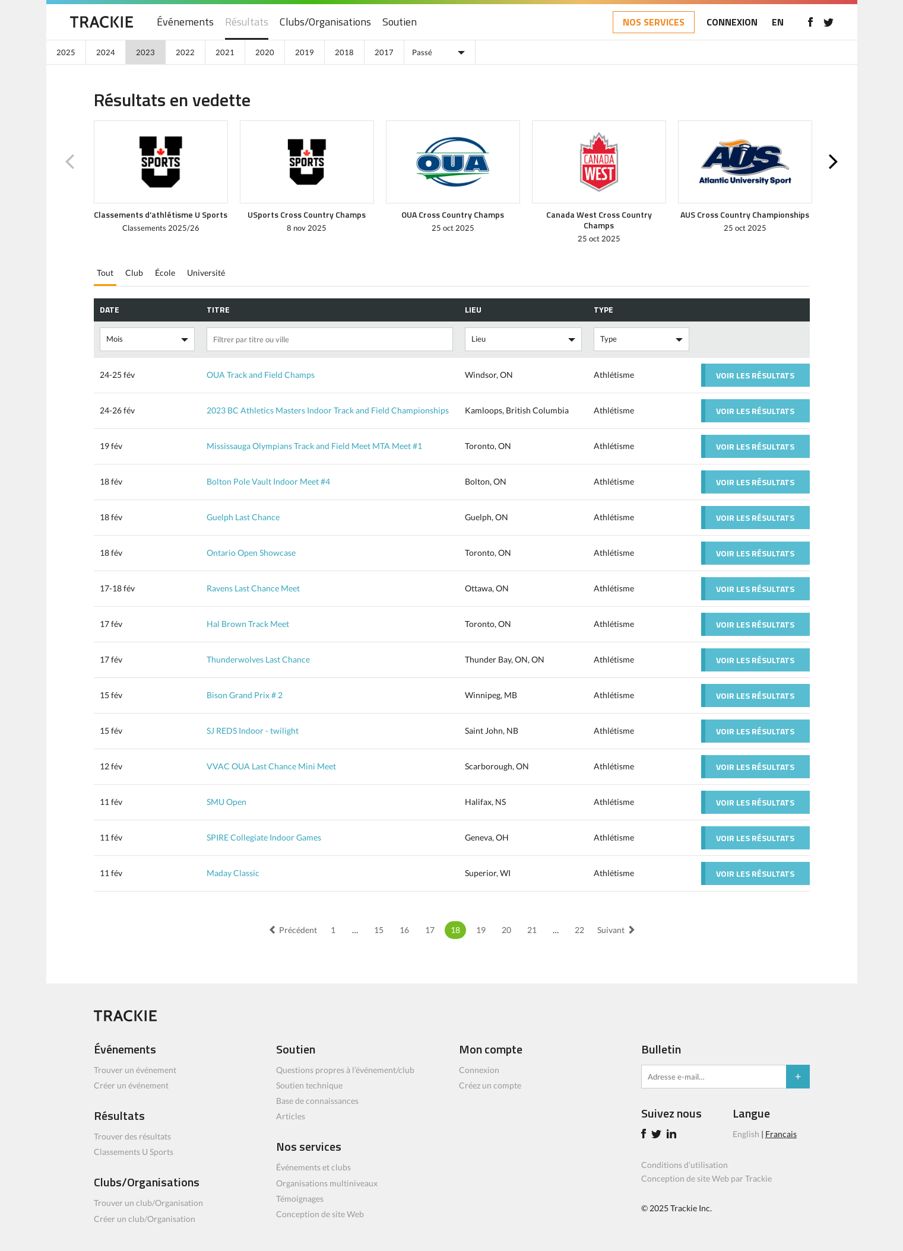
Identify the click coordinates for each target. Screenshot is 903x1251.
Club (134, 273)
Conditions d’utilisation (684, 1165)
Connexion (479, 1070)
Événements (185, 22)
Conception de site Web (320, 1214)
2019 (304, 52)
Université (206, 273)
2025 (65, 52)
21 (532, 930)
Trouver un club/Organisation (148, 1203)
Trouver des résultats (132, 1136)
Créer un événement (131, 1085)
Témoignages (300, 1198)
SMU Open (226, 802)
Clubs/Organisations (325, 22)
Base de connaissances (317, 1101)
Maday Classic (233, 873)
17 (430, 930)
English (746, 1134)
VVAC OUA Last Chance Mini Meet (271, 766)
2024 (105, 52)
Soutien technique (309, 1085)
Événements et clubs (313, 1167)
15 (379, 930)
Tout (105, 273)
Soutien (399, 22)
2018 (344, 52)
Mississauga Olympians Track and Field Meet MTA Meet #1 (314, 446)
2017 (384, 52)
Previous (70, 161)
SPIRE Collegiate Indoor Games (264, 837)
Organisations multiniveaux (327, 1183)
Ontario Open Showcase (251, 552)
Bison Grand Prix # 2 (245, 695)
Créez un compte (490, 1085)
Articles (290, 1116)
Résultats (246, 22)
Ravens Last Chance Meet (253, 588)
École (165, 273)
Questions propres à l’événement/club (345, 1070)
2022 (185, 52)
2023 (145, 52)
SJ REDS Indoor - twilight (253, 730)
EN (778, 22)
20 (506, 930)
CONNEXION (732, 22)
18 (455, 930)
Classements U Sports (133, 1152)
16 (404, 930)
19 (481, 930)
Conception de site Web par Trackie (706, 1178)
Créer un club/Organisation (144, 1219)
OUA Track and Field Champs (261, 375)
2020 (264, 52)
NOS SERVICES (654, 22)
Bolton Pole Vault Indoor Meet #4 (268, 481)
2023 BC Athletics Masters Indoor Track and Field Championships (328, 410)
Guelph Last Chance (243, 517)
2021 (225, 52)
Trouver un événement (135, 1070)
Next (833, 161)
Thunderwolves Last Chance (258, 659)
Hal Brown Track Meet (248, 624)
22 (579, 930)
